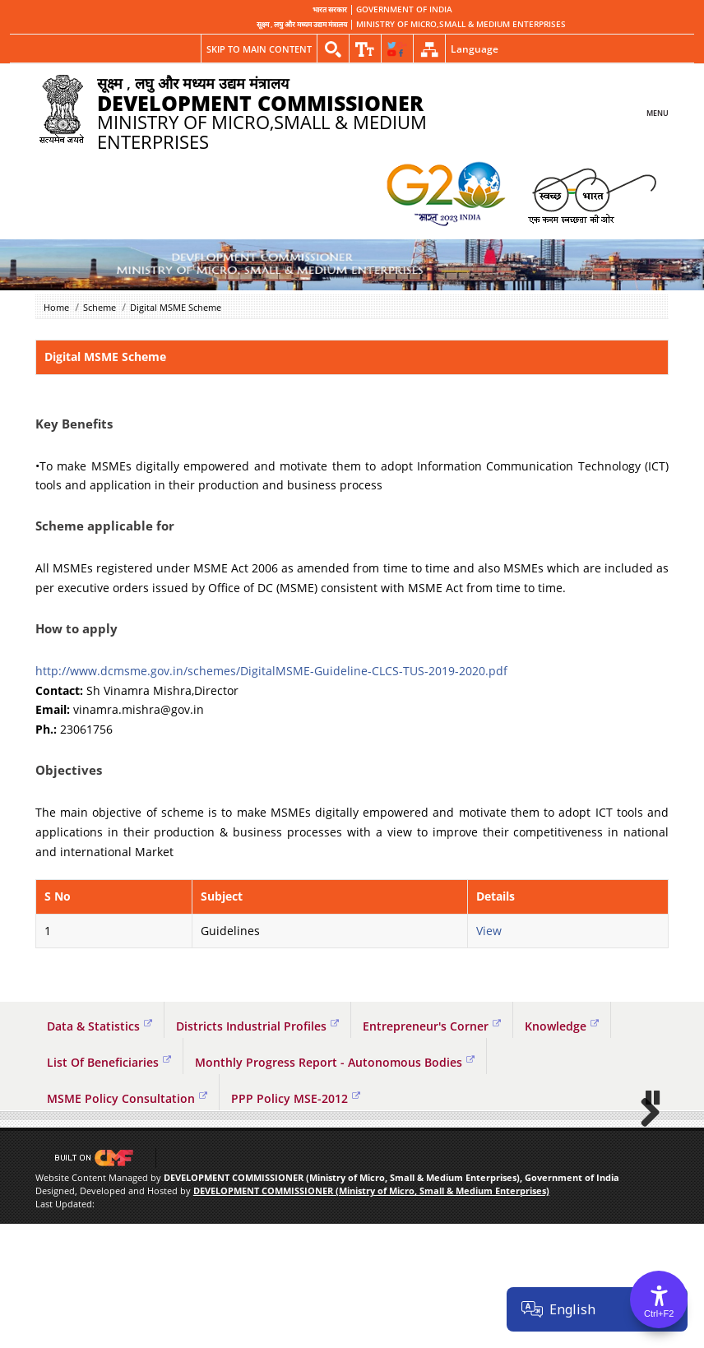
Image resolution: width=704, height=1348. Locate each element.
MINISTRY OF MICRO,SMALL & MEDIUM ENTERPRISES (461, 25)
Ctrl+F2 (659, 1313)
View (489, 930)
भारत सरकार (330, 10)
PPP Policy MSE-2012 (295, 1098)
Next (644, 1173)
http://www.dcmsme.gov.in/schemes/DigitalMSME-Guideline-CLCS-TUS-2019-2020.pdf (271, 671)
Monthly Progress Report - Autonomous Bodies (335, 1062)
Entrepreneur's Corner (432, 1026)
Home (56, 307)
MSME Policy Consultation (127, 1098)
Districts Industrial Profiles (257, 1026)
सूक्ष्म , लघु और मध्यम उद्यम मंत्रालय (302, 25)
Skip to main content (259, 49)
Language (474, 49)
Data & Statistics (99, 1026)
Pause (654, 1221)
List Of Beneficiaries (109, 1062)
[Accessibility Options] (659, 1299)
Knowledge (562, 1026)
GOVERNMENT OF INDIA (404, 10)
